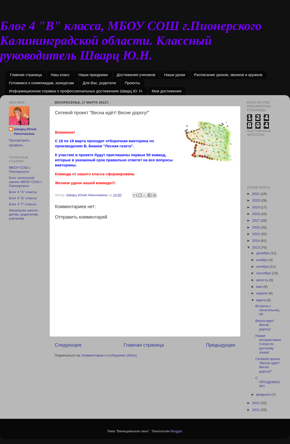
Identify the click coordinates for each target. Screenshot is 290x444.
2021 (256, 194)
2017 (256, 220)
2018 (256, 214)
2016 (256, 227)
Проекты (132, 83)
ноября (262, 260)
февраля (263, 394)
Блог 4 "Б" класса (23, 198)
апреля (262, 293)
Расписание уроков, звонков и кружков (228, 75)
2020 (256, 200)
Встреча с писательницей (267, 310)
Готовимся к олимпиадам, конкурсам (41, 83)
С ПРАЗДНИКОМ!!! (267, 382)
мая (259, 287)
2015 (256, 234)
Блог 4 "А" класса (23, 192)
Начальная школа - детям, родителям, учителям (24, 214)
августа (262, 280)
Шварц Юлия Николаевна (25, 131)
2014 (256, 240)
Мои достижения (167, 91)
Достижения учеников (136, 75)
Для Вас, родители (99, 83)
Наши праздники (93, 75)
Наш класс (60, 75)
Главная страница (26, 75)
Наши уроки (174, 75)
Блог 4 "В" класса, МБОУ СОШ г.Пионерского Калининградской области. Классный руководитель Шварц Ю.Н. (131, 40)
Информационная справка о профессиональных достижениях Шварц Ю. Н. (76, 91)
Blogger (176, 431)
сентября (264, 273)
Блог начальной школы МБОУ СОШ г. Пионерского (25, 182)
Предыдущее (220, 345)
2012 (256, 403)
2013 (256, 247)
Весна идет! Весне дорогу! (264, 325)
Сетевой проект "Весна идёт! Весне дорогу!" (267, 365)
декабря (263, 253)
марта (261, 300)
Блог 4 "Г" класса (22, 204)
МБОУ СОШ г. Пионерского (20, 170)
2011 (256, 410)
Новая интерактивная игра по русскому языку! (268, 344)
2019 (256, 207)
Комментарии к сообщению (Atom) (109, 355)
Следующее (68, 345)
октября (263, 266)
